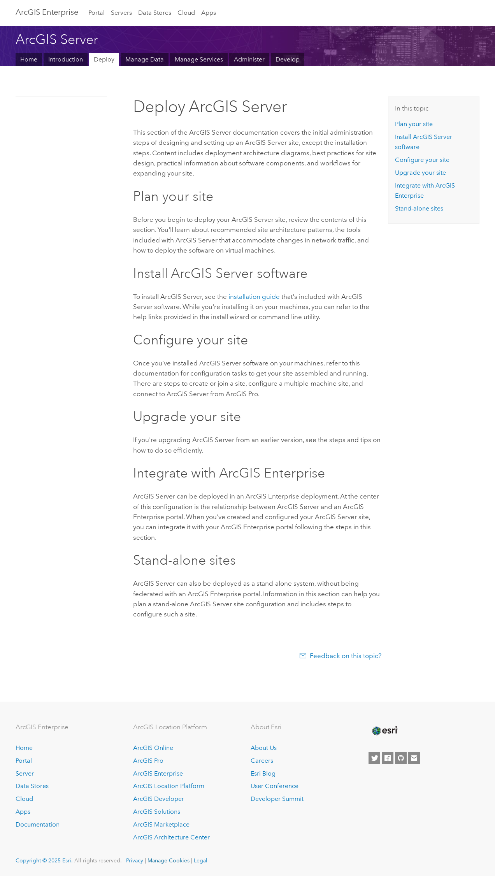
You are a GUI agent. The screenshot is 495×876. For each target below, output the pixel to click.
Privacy (134, 860)
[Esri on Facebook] (387, 758)
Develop (288, 59)
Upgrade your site (420, 172)
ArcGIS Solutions (156, 811)
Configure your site (422, 159)
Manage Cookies (168, 860)
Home (28, 59)
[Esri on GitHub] (401, 758)
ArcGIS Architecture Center (171, 837)
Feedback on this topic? (345, 656)
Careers (262, 760)
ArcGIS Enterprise (47, 12)
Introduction (65, 59)
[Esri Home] (384, 731)
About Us (264, 747)
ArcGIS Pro (148, 760)
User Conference (274, 786)
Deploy (104, 59)
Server (25, 773)
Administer (249, 59)
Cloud (186, 12)
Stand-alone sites (419, 208)
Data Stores (154, 12)
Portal (96, 12)
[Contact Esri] (414, 758)
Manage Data (144, 59)
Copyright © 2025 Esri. (44, 860)
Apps (208, 12)
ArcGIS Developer (158, 798)
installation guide (254, 296)
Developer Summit (277, 798)
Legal (200, 860)
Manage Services (199, 59)
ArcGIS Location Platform (168, 786)
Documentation (38, 824)
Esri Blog (263, 773)
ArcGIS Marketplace (161, 824)
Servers (121, 12)
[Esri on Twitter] (374, 758)
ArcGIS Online (153, 747)
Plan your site (414, 124)
